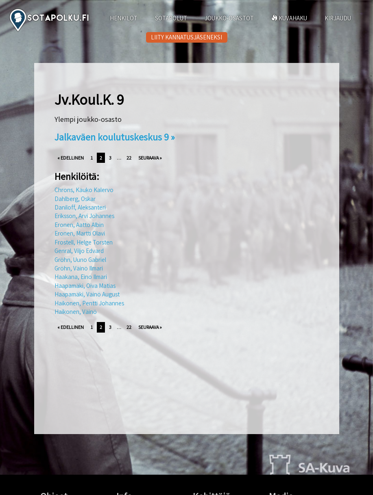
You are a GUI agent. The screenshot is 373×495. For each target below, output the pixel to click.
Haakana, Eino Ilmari (81, 277)
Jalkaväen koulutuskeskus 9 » (115, 136)
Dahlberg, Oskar (75, 199)
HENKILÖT (123, 18)
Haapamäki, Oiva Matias (85, 286)
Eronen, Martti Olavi (80, 233)
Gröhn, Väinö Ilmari (79, 268)
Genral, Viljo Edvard (79, 251)
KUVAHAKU (289, 18)
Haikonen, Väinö (76, 312)
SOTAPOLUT (171, 18)
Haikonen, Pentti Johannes (89, 303)
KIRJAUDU (338, 18)
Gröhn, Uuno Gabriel (80, 260)
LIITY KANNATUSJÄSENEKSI (186, 37)
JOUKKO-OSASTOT (229, 18)
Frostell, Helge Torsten (84, 242)
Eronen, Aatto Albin (79, 225)
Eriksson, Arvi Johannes (84, 216)
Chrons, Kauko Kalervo (84, 190)
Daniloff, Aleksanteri (80, 207)
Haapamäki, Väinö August (87, 294)
